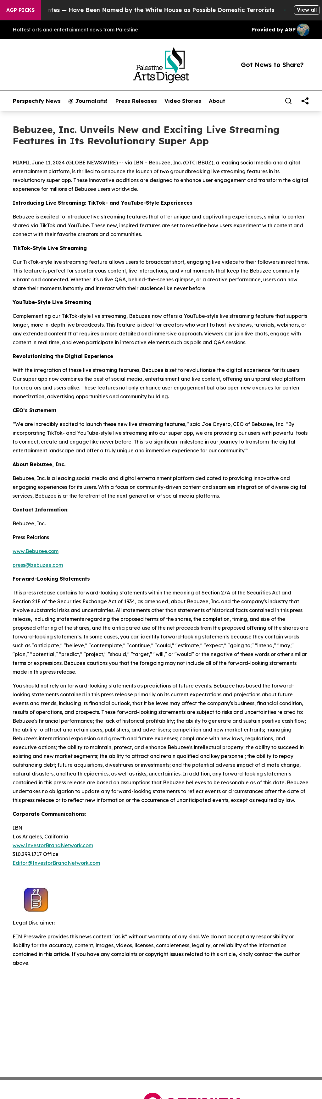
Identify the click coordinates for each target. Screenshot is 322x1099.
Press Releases (136, 101)
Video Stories (182, 101)
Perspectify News (37, 101)
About (217, 101)
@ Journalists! (88, 101)
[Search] (288, 101)
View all (307, 10)
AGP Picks (20, 10)
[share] (305, 101)
